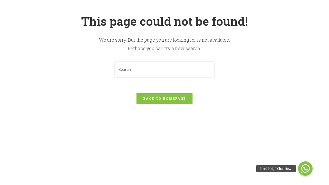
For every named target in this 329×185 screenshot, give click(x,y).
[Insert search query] (164, 69)
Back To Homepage (164, 98)
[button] (305, 168)
